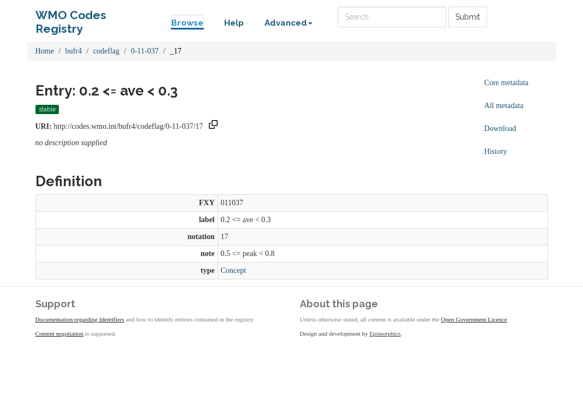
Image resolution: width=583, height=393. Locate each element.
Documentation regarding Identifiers (79, 319)
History (495, 151)
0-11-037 (145, 51)
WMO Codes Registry (70, 17)
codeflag (106, 51)
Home (44, 51)
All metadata (504, 106)
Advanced (288, 23)
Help (234, 23)
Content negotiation (59, 333)
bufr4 (73, 51)
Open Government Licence (474, 319)
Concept (234, 270)
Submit (467, 17)
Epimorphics (385, 333)
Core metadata (506, 83)
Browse (187, 23)
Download (500, 128)
